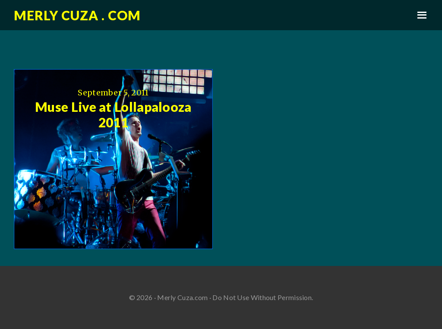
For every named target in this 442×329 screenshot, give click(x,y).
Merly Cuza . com (77, 15)
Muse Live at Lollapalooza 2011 (113, 114)
